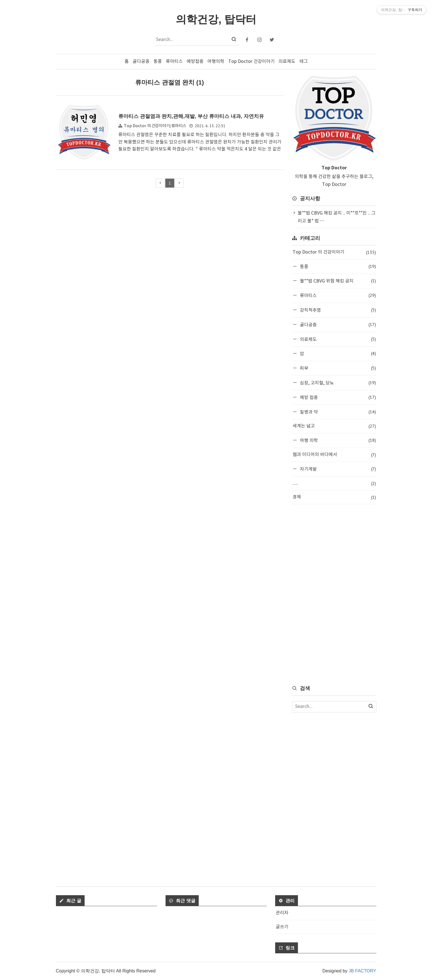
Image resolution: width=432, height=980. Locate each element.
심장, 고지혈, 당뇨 (337, 383)
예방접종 (195, 61)
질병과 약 (337, 412)
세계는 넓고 (334, 426)
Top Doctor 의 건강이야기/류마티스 (155, 126)
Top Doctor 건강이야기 (251, 61)
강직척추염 (337, 310)
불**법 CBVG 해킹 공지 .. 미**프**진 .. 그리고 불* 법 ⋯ (337, 217)
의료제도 (287, 61)
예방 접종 (337, 397)
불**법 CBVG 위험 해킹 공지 (337, 281)
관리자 (282, 912)
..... (334, 483)
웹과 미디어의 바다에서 (334, 455)
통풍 (157, 61)
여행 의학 (337, 440)
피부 (337, 368)
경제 (334, 497)
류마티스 (174, 61)
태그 (303, 61)
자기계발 (337, 469)
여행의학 (215, 61)
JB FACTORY (362, 970)
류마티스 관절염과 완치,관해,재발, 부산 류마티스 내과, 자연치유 (195, 116)
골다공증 (141, 61)
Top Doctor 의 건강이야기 (334, 252)
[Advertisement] (334, 594)
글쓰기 (282, 926)
